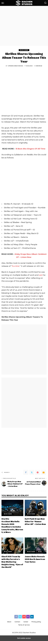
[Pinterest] (37, 472)
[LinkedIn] (32, 616)
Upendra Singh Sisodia (15, 65)
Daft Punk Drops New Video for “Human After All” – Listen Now (35, 521)
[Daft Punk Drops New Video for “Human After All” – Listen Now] (36, 508)
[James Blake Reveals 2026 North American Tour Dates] (36, 545)
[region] (24, 26)
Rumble (15, 266)
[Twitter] (31, 472)
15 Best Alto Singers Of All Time (30, 149)
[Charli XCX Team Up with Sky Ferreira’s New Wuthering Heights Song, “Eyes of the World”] (12, 545)
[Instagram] (28, 616)
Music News (24, 50)
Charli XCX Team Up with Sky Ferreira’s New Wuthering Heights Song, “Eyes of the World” (12, 561)
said (40, 275)
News (40, 551)
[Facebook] (25, 472)
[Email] (43, 472)
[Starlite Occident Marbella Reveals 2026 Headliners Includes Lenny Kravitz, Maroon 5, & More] (12, 508)
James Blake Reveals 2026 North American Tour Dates (35, 559)
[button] (3, 3)
